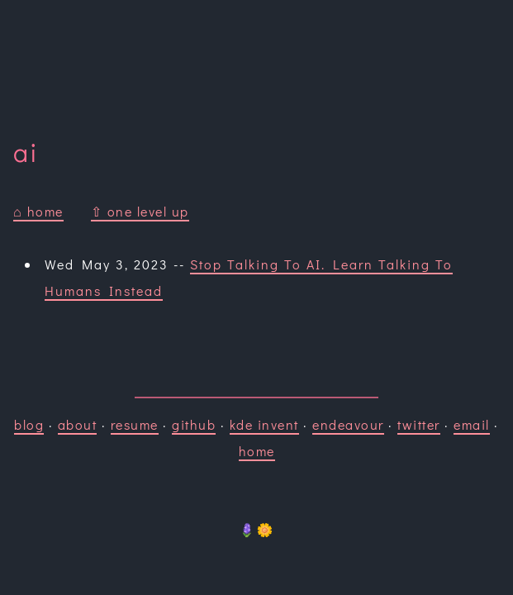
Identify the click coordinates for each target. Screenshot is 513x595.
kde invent (264, 424)
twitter (418, 424)
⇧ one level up (140, 211)
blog (29, 424)
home (257, 450)
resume (135, 424)
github (194, 424)
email (472, 424)
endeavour (348, 424)
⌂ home (38, 211)
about (77, 424)
